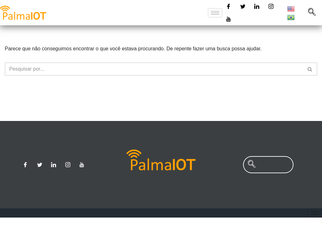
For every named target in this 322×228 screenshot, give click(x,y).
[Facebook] (228, 6)
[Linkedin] (256, 6)
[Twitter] (243, 6)
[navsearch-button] (312, 12)
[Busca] (154, 69)
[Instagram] (271, 6)
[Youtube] (228, 19)
